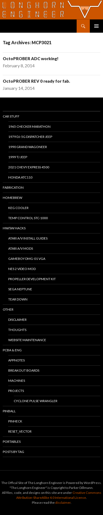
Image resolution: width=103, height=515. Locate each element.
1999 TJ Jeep (17, 157)
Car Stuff (11, 116)
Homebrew (12, 198)
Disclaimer (17, 320)
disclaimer (63, 502)
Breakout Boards (23, 370)
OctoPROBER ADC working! (31, 58)
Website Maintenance (27, 340)
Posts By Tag (13, 452)
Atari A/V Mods (20, 248)
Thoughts (17, 330)
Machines (16, 380)
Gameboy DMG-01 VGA (26, 259)
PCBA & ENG (12, 350)
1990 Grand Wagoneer (27, 147)
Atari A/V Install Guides (28, 238)
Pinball (9, 411)
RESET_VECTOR (20, 431)
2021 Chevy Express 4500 (28, 167)
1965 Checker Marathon (29, 126)
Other (8, 309)
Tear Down (17, 299)
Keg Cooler (18, 208)
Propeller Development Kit (32, 279)
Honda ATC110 (20, 177)
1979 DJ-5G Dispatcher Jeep (30, 137)
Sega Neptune (20, 289)
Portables (12, 441)
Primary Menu (96, 26)
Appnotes (16, 360)
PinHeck (15, 421)
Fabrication (13, 187)
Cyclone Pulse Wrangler (35, 401)
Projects (16, 391)
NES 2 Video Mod (22, 269)
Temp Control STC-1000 (28, 218)
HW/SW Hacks (14, 228)
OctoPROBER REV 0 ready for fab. (36, 81)
